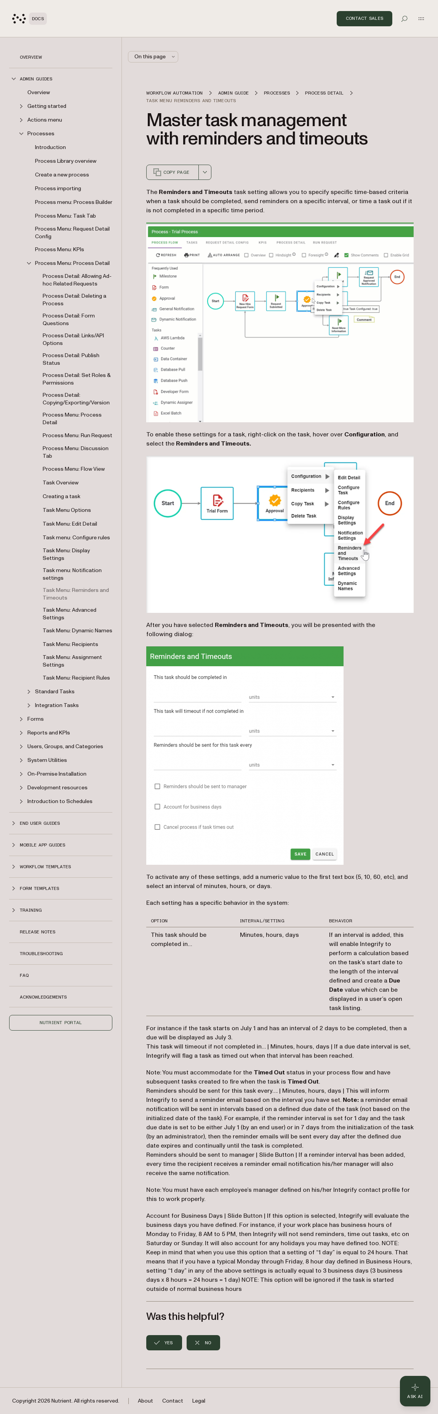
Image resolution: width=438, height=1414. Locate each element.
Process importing (58, 188)
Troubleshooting (41, 953)
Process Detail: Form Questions (69, 319)
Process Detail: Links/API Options (73, 339)
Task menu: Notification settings (72, 574)
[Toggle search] (404, 18)
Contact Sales (364, 18)
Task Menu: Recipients (70, 644)
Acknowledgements (43, 997)
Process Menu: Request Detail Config (72, 232)
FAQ (24, 975)
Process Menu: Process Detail (72, 418)
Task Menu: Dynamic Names (77, 630)
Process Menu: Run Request (77, 435)
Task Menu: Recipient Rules (76, 677)
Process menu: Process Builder (73, 202)
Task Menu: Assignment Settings (72, 661)
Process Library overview (65, 161)
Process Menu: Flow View (74, 469)
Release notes (37, 932)
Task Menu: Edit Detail (70, 523)
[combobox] (204, 172)
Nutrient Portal (61, 1022)
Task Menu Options (67, 510)
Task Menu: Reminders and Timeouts (76, 594)
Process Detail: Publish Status (71, 359)
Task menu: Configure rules (76, 537)
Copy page (171, 172)
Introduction (50, 147)
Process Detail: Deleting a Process (74, 299)
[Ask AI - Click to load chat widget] (415, 1391)
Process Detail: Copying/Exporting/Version (76, 398)
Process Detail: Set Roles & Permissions (76, 379)
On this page (155, 56)
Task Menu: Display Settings (66, 554)
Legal (198, 1400)
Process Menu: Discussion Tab (76, 452)
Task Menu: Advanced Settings (69, 613)
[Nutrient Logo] (29, 19)
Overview (31, 57)
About (145, 1400)
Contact (172, 1400)
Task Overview (60, 482)
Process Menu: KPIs (59, 249)
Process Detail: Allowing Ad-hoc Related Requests (77, 280)
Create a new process (62, 174)
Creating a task (61, 496)
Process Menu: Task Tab (65, 216)
